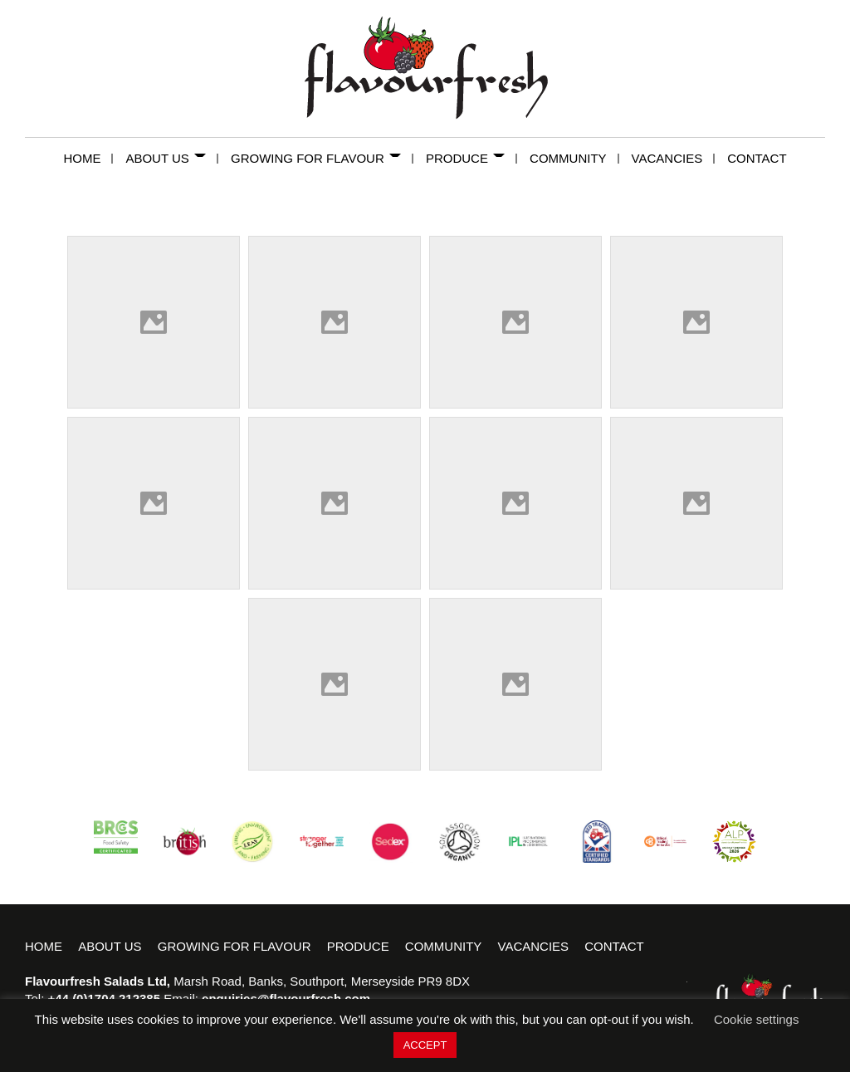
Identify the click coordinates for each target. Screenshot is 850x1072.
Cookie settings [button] (756, 1019)
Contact (756, 158)
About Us (171, 158)
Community (574, 158)
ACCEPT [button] (425, 1045)
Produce (471, 158)
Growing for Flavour (322, 158)
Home (88, 158)
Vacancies (674, 158)
